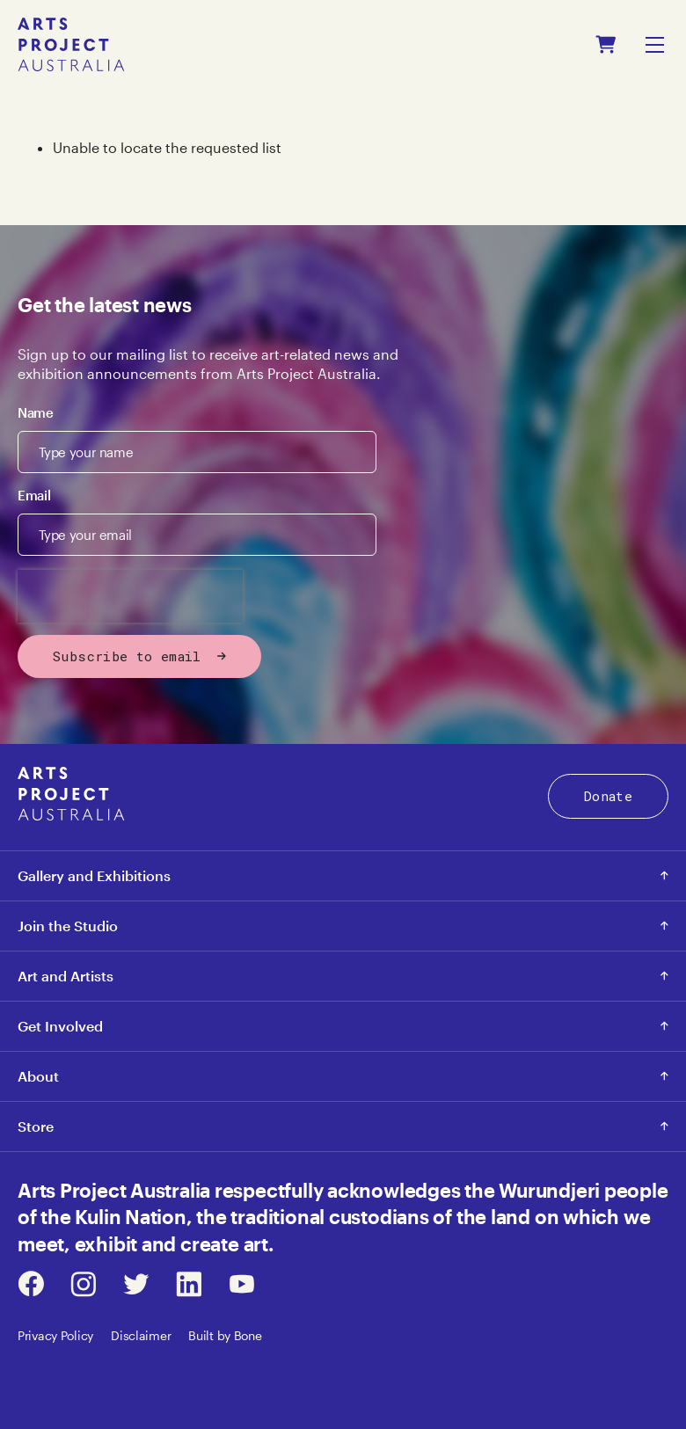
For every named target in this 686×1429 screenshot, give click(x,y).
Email (34, 495)
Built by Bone (224, 1335)
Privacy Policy (55, 1335)
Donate (608, 796)
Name (36, 412)
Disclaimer (141, 1335)
